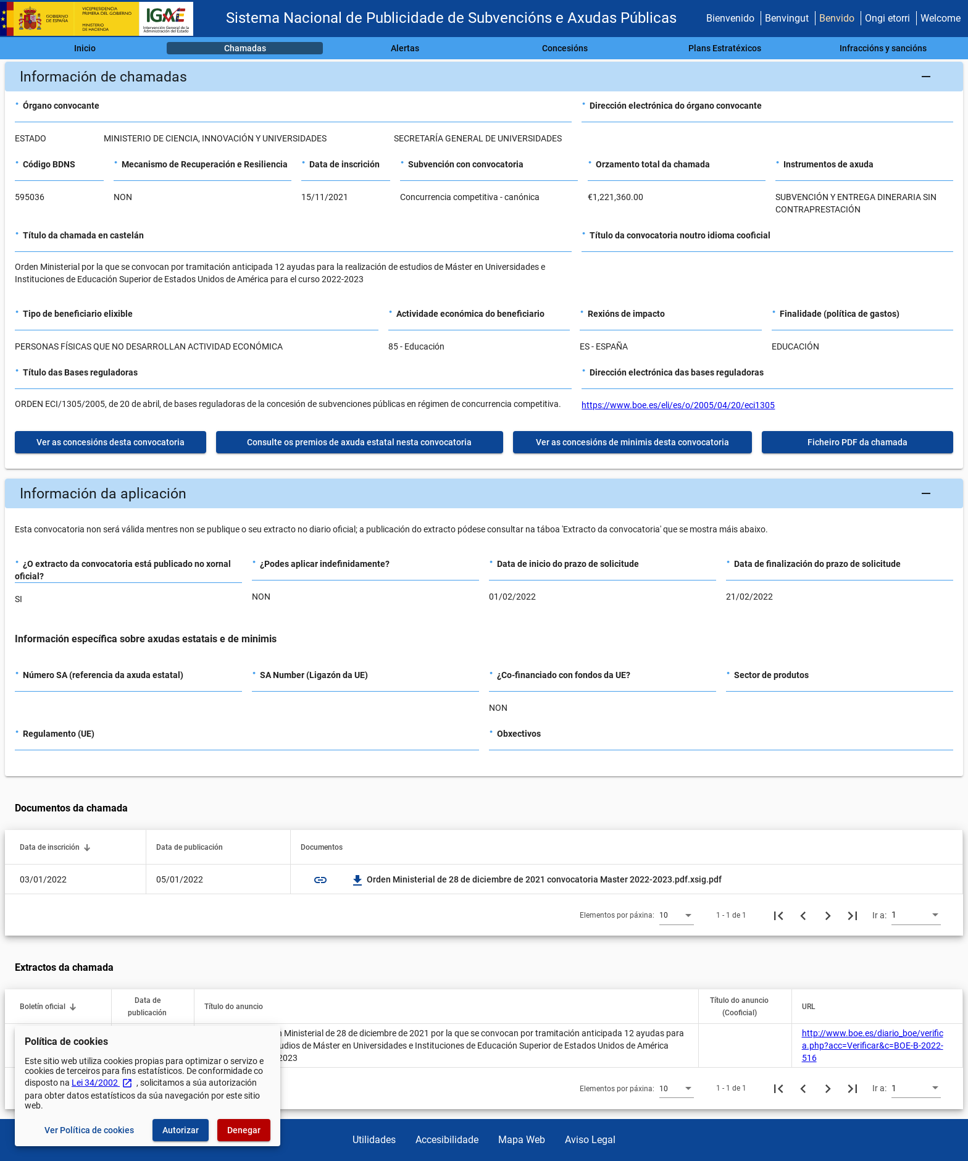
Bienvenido (730, 18)
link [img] (320, 880)
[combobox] (676, 914)
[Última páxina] (852, 915)
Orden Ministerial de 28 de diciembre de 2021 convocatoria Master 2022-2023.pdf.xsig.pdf (537, 879)
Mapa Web (521, 1140)
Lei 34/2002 (102, 1083)
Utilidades (374, 1140)
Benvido (836, 18)
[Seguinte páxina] (828, 915)
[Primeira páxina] (778, 915)
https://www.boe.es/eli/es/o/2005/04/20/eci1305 (678, 405)
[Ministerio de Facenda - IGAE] (102, 19)
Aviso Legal (590, 1140)
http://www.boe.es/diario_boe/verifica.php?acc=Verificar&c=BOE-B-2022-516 (872, 1045)
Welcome (940, 18)
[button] (484, 76)
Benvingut (787, 18)
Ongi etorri (887, 18)
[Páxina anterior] (803, 915)
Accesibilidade (446, 1140)
